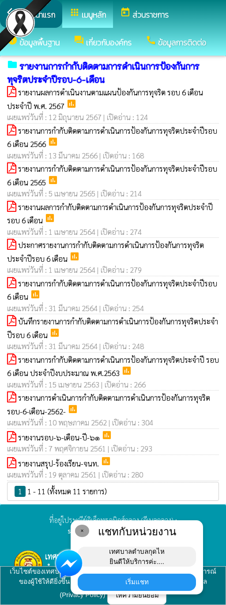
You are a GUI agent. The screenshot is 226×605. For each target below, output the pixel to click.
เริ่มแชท (137, 582)
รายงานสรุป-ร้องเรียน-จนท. (59, 463)
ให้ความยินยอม (137, 595)
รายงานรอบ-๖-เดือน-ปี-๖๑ (60, 437)
